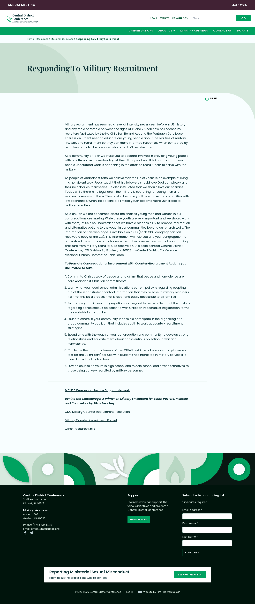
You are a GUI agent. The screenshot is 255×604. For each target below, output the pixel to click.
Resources (180, 18)
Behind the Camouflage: (83, 399)
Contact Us (222, 30)
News (153, 18)
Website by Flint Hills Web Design (161, 592)
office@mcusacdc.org (45, 529)
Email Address (192, 510)
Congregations (141, 30)
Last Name (190, 537)
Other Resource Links (80, 429)
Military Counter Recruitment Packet (91, 420)
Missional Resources (62, 39)
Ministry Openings (194, 30)
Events (165, 18)
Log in (129, 592)
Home (30, 39)
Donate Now (138, 519)
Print (214, 98)
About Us (165, 30)
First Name (190, 523)
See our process (190, 574)
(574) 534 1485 (42, 525)
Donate (242, 30)
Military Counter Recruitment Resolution (101, 412)
